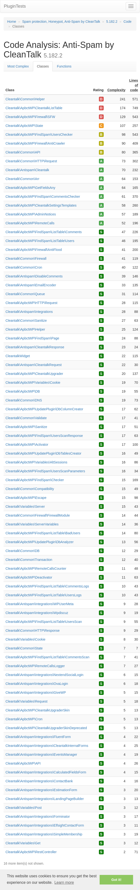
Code (127, 21)
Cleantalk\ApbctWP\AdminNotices (30, 214)
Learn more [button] (64, 882)
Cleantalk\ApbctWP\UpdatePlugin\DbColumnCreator (44, 409)
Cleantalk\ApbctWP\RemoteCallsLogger (35, 666)
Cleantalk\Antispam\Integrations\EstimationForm (41, 790)
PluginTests (15, 6)
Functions (64, 66)
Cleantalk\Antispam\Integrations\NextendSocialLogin (44, 675)
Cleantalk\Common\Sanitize (26, 320)
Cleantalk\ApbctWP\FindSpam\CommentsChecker (42, 196)
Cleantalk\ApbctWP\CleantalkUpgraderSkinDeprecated (46, 728)
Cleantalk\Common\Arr (22, 179)
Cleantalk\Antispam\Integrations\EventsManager (41, 754)
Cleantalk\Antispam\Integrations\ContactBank (39, 781)
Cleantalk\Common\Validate (26, 418)
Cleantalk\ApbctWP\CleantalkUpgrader (34, 374)
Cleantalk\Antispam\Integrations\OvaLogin (36, 684)
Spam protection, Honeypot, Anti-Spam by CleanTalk (61, 21)
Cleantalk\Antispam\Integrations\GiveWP (35, 692)
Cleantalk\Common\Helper (25, 99)
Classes (43, 66)
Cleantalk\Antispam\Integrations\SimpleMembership (43, 834)
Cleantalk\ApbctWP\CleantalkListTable (33, 108)
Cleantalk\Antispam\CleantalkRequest (33, 365)
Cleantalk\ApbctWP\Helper (25, 329)
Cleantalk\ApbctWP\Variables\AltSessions (36, 462)
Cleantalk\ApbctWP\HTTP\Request (31, 303)
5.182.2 (112, 21)
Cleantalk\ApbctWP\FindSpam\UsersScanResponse (44, 436)
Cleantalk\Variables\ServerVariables (32, 524)
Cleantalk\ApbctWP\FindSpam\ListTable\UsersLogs (43, 595)
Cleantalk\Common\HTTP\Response (32, 630)
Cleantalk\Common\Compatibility (29, 489)
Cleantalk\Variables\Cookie (25, 639)
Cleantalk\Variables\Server (25, 506)
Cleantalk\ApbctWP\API (23, 763)
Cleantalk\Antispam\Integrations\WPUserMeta (39, 604)
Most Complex (18, 66)
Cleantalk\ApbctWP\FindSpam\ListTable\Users (39, 241)
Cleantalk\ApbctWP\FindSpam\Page (32, 338)
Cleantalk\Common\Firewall (25, 258)
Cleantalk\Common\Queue (25, 294)
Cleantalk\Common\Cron (23, 267)
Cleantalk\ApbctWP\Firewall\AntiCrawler (35, 143)
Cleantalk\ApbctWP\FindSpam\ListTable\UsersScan (43, 622)
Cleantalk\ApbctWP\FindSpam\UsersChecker (39, 134)
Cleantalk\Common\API (22, 152)
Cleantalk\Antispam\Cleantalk (27, 170)
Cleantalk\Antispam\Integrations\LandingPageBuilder (44, 799)
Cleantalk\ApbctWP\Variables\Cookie (32, 382)
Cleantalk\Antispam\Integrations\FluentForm (38, 737)
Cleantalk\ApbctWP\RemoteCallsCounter (35, 568)
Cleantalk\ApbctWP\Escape (25, 498)
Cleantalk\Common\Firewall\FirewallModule (37, 515)
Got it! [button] (116, 880)
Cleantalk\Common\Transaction (28, 560)
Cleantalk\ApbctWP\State (24, 126)
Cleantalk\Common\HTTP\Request (31, 161)
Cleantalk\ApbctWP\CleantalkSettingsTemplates (40, 205)
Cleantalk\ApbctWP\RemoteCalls (29, 223)
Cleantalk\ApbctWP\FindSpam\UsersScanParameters (45, 471)
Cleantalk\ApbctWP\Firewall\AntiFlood (33, 250)
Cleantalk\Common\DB (22, 551)
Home (11, 21)
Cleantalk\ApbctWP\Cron (24, 719)
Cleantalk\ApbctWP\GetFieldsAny (30, 188)
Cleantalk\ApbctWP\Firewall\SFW (30, 117)
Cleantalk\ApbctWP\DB (22, 391)
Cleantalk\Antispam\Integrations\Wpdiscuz (36, 613)
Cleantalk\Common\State (24, 648)
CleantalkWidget (17, 356)
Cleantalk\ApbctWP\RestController (31, 852)
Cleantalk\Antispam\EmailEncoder (30, 285)
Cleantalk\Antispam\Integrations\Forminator (37, 816)
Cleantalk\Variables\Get (22, 843)
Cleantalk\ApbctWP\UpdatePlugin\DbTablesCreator (43, 453)
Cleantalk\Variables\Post (23, 808)
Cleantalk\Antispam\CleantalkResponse (34, 347)
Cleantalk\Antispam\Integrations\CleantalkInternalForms (46, 746)
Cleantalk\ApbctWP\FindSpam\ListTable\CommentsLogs (47, 586)
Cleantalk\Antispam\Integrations (29, 312)
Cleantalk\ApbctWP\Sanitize (26, 427)
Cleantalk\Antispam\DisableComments (34, 276)
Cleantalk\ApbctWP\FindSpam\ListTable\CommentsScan (47, 657)
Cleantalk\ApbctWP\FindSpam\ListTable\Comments (43, 232)
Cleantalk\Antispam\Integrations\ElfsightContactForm (44, 825)
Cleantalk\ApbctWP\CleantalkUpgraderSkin (37, 710)
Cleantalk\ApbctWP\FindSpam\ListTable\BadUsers (42, 533)
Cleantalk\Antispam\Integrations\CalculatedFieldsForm (45, 772)
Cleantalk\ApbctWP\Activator (26, 444)
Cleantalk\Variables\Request (26, 701)
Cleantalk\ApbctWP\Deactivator (28, 577)
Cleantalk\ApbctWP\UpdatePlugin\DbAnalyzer (39, 542)
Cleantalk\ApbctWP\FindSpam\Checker (34, 480)
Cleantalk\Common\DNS (23, 400)
